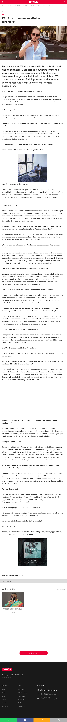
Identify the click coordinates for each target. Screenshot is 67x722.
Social (3, 696)
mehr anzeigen (60, 589)
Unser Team (21, 689)
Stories (4, 693)
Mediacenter (21, 696)
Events (4, 699)
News (3, 689)
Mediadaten (21, 699)
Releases (4, 703)
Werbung (20, 703)
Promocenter (22, 706)
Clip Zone (5, 706)
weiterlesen (33, 653)
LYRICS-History (22, 693)
